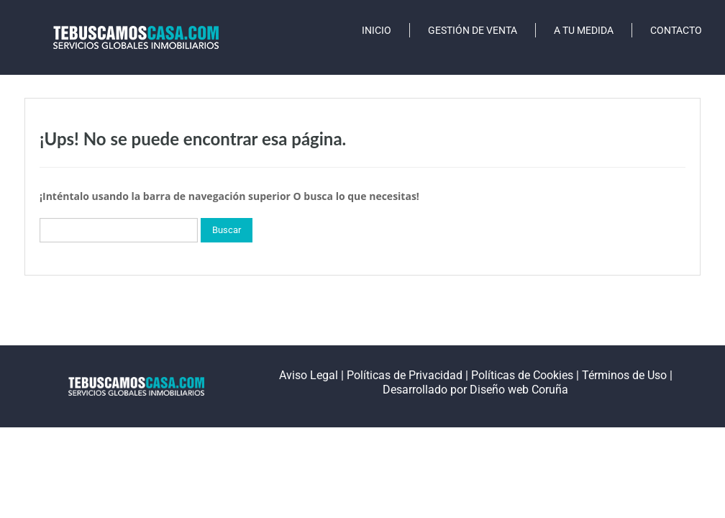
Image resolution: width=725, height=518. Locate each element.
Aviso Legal (308, 375)
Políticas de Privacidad (404, 375)
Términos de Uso (624, 375)
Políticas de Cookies (522, 375)
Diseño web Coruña (519, 389)
